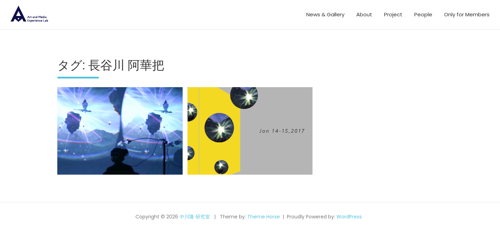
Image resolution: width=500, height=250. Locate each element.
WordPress (349, 216)
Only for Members (467, 14)
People (423, 14)
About (364, 14)
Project (393, 14)
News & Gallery (325, 14)
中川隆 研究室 (195, 216)
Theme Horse (263, 216)
